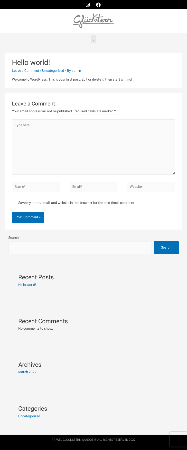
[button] (93, 39)
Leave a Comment (25, 71)
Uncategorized (53, 71)
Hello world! (27, 285)
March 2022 (27, 372)
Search (13, 238)
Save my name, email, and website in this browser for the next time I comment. (76, 203)
